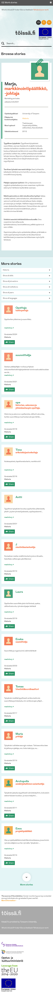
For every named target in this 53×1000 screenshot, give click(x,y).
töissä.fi (25, 33)
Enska (19, 639)
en (38, 22)
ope (18, 402)
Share (11, 342)
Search (4, 43)
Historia (25, 118)
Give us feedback (26, 10)
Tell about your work (40, 10)
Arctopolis (22, 781)
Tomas (20, 686)
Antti (19, 497)
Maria (19, 734)
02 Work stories (9, 3)
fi (44, 22)
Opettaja (21, 308)
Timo (19, 450)
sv (49, 22)
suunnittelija (23, 355)
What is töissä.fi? (8, 10)
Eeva (19, 828)
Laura (19, 592)
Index (17, 10)
